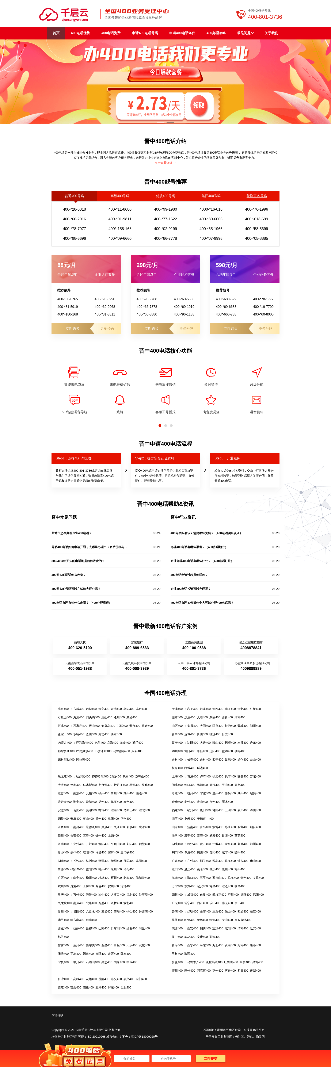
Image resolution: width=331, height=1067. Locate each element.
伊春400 (75, 785)
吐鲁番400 (231, 962)
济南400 (192, 827)
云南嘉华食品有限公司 (80, 663)
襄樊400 (242, 844)
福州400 (192, 810)
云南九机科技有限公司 (137, 663)
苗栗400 (75, 987)
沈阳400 (192, 742)
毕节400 (63, 920)
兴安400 (137, 751)
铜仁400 (131, 911)
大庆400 (63, 785)
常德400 (63, 869)
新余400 (131, 827)
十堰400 (217, 844)
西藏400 (63, 928)
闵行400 (214, 785)
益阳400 (91, 869)
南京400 (78, 793)
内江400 (202, 903)
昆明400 (192, 911)
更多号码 (107, 328)
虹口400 (189, 785)
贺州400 (113, 886)
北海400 (128, 877)
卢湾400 (205, 776)
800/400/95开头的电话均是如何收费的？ (78, 561)
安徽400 (63, 810)
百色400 (100, 886)
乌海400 (112, 742)
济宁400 (189, 835)
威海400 (214, 835)
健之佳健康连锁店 (251, 642)
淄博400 (217, 827)
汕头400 (242, 861)
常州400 (116, 793)
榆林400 (189, 936)
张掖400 (63, 953)
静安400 (242, 776)
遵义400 (106, 911)
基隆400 (103, 979)
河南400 (63, 844)
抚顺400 (230, 742)
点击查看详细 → (165, 162)
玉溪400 (217, 911)
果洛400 (255, 945)
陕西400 (177, 928)
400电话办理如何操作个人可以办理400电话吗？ (202, 602)
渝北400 (128, 903)
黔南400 (91, 920)
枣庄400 (230, 827)
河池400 (126, 886)
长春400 (192, 759)
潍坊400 (177, 835)
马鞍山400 (130, 810)
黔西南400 (146, 911)
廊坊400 (103, 734)
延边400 (202, 768)
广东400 (177, 861)
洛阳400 (103, 844)
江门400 (177, 869)
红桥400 (255, 709)
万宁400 (177, 886)
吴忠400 (106, 962)
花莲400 (91, 979)
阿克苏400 (204, 970)
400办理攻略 (216, 33)
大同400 (205, 725)
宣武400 (116, 709)
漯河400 (113, 852)
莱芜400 (240, 835)
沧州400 (91, 734)
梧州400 (116, 877)
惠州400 (227, 869)
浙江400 (177, 793)
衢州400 (189, 801)
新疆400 (177, 962)
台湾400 (63, 979)
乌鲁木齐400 (195, 962)
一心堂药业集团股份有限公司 (251, 663)
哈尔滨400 (83, 776)
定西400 (113, 953)
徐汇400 (217, 776)
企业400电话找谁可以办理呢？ (191, 588)
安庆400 (75, 818)
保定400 (147, 725)
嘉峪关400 (93, 945)
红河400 (214, 920)
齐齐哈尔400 (100, 776)
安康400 (202, 936)
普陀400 (255, 776)
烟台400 (255, 827)
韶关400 (205, 861)
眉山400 (240, 903)
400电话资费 (111, 33)
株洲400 (91, 861)
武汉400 (192, 844)
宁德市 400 (205, 818)
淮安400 (78, 801)
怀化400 (128, 869)
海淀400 (78, 717)
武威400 (144, 945)
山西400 (177, 725)
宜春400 (88, 835)
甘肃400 (63, 945)
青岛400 (205, 827)
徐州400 (103, 793)
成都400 (192, 894)
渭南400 (242, 928)
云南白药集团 (194, 642)
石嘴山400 (93, 962)
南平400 (177, 818)
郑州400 (78, 844)
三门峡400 (127, 852)
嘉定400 (240, 785)
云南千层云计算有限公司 (194, 663)
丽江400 (255, 911)
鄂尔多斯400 (66, 751)
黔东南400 (77, 920)
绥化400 (147, 785)
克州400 (217, 970)
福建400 (177, 810)
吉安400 (75, 835)
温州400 (217, 793)
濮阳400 (88, 852)
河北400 (242, 709)
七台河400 (105, 785)
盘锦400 (227, 751)
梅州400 (240, 869)
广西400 (63, 877)
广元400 (177, 903)
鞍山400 (217, 742)
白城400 (189, 768)
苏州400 (128, 793)
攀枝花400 (219, 894)
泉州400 (242, 810)
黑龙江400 (65, 776)
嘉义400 (116, 979)
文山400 (227, 920)
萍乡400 (106, 827)
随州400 (240, 852)
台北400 (126, 987)
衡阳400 (116, 861)
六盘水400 (93, 911)
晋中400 (177, 734)
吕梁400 (227, 734)
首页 (56, 33)
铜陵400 (63, 818)
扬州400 (103, 801)
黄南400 (230, 945)
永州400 (116, 869)
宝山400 (227, 785)
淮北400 (144, 810)
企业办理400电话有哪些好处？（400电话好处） (202, 561)
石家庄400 (80, 725)
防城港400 (143, 877)
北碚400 (91, 903)
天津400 (177, 709)
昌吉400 (257, 962)
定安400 (202, 886)
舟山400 (202, 801)
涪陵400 (91, 894)
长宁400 (230, 776)
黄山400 (88, 818)
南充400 (227, 903)
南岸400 (78, 903)
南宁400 (78, 877)
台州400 (214, 801)
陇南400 (126, 953)
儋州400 (245, 877)
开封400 (91, 844)
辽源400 (230, 759)
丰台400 (141, 709)
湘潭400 (103, 861)
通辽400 (137, 742)
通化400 (242, 759)
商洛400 (214, 936)
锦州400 (177, 751)
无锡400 (91, 793)
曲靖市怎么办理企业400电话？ (72, 533)
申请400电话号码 (145, 33)
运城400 (189, 734)
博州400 (177, 970)
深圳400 (217, 861)
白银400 (119, 945)
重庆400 (63, 894)
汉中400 (177, 936)
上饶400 (113, 835)
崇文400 (103, 709)
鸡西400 (115, 776)
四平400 (217, 759)
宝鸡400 (217, 928)
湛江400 (189, 869)
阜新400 (202, 751)
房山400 (106, 717)
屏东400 (113, 987)
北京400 (63, 709)
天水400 (131, 945)
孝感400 (189, 852)
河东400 (205, 709)
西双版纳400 (243, 920)
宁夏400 (63, 962)
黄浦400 (192, 776)
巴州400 (189, 970)
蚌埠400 (103, 810)
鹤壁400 (144, 844)
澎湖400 (100, 987)
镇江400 (116, 801)
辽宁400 (177, 742)
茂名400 (202, 869)
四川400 (177, 894)
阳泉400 (217, 725)
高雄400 (78, 979)
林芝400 (63, 936)
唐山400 (94, 725)
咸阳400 (230, 928)
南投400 (88, 987)
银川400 (78, 962)
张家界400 (77, 869)
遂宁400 (189, 903)
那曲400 (131, 928)
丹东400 (255, 742)
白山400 (255, 759)
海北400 (217, 945)
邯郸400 (122, 725)
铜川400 (205, 928)
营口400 (189, 751)
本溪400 (242, 742)
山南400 (103, 928)
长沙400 (78, 861)
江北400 (131, 894)
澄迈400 (227, 886)
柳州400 (91, 877)
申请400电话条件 (182, 33)
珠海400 (230, 861)
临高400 (240, 886)
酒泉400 (88, 953)
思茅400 (177, 920)
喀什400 (230, 970)
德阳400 (245, 894)
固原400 (119, 962)
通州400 (119, 717)
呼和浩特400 (84, 742)
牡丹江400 (121, 785)
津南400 (240, 717)
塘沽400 (177, 717)
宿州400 (126, 818)
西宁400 (192, 945)
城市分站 (112, 1036)
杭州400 (192, 793)
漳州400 (255, 810)
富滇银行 (137, 642)
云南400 (177, 911)
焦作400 (75, 852)
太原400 (192, 725)
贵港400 (75, 886)
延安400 (255, 928)
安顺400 (119, 911)
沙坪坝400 (146, 894)
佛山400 (255, 861)
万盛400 (103, 903)
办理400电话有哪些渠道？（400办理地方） (199, 547)
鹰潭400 (144, 827)
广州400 (192, 861)
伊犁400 (255, 970)
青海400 (177, 945)
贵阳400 (78, 911)
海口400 (192, 877)
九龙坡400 (65, 903)
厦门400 (205, 810)
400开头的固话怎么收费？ (69, 575)
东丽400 (214, 717)
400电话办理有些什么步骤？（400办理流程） (82, 602)
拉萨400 (78, 928)
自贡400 (205, 894)
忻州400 (202, 734)
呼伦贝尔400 (84, 751)
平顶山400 (118, 844)
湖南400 (63, 861)
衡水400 (116, 734)
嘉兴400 (230, 793)
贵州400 (63, 911)
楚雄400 (202, 920)
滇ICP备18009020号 (144, 1036)
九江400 (119, 827)
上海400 (177, 776)
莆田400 (217, 810)
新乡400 (63, 852)
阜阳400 (113, 818)
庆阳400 (100, 953)
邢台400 (134, 725)
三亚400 (205, 877)
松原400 (177, 768)
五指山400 (219, 877)
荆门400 (177, 852)
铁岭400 (240, 751)
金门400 (141, 979)
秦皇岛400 (108, 725)
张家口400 (65, 734)
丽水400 (227, 801)
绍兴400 (255, 793)
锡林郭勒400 (66, 759)
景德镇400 (93, 827)
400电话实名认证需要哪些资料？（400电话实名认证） (207, 533)
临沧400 (189, 920)
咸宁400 (227, 852)
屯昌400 (214, 886)
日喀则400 (118, 928)
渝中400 (103, 894)
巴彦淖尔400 (103, 751)
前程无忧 (80, 642)
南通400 (141, 793)
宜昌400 (230, 844)
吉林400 (177, 759)
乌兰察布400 (121, 751)
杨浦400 (202, 785)
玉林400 (88, 886)
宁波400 (205, 793)
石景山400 (65, 717)
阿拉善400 (83, 759)
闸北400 (177, 785)
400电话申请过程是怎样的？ (189, 575)
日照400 (227, 835)
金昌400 (106, 945)
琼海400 (233, 877)
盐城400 (91, 801)
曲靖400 (205, 911)
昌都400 (91, 928)
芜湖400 (91, 810)
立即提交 (210, 1058)
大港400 (202, 717)
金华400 (177, 801)
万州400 (78, 894)
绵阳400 (258, 894)
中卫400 (131, 962)
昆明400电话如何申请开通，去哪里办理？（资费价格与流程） (90, 547)
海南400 (177, 877)
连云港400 (65, 801)
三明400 (230, 810)
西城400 (91, 709)
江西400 (63, 827)
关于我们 (271, 33)
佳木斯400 (90, 785)
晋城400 (242, 725)
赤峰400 (125, 742)
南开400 (230, 709)
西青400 (227, 717)
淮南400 (116, 810)
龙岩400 (189, 818)
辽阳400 (214, 751)
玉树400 (177, 953)
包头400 (100, 742)
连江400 (63, 987)
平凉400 (75, 953)
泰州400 (128, 801)
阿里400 (144, 928)
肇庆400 (214, 869)
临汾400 (214, 734)
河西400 (217, 709)
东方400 (189, 886)
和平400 (192, 709)
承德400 (78, 734)
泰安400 (202, 835)
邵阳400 (128, 861)
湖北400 (177, 844)
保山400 (230, 911)
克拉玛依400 (214, 962)
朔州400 (255, 725)
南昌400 (78, 827)
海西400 (189, 953)
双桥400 (116, 903)
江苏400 (63, 793)
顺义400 (131, 717)
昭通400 (242, 911)
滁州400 (100, 818)
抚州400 (100, 835)
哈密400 (245, 962)
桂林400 (103, 877)
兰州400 (78, 945)
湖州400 (242, 793)
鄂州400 (255, 844)
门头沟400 (93, 717)
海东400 (205, 945)
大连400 (205, 742)
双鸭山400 (142, 776)
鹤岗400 (128, 776)
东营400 (242, 827)
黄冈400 (214, 852)
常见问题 (245, 33)
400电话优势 (80, 33)
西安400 (192, 928)
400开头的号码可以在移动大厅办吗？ (76, 588)
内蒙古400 (65, 742)
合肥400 (78, 810)
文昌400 (258, 877)
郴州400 (103, 869)
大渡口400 (118, 894)
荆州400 (202, 852)
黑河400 (134, 785)
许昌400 (100, 852)
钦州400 (63, 886)
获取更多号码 (257, 196)
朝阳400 (128, 709)
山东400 (177, 827)
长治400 (230, 725)
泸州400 (233, 894)
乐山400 (214, 903)
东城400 (78, 709)
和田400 (242, 970)
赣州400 (63, 835)
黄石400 (205, 844)
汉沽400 (189, 717)
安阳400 (131, 844)
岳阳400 (141, 861)
